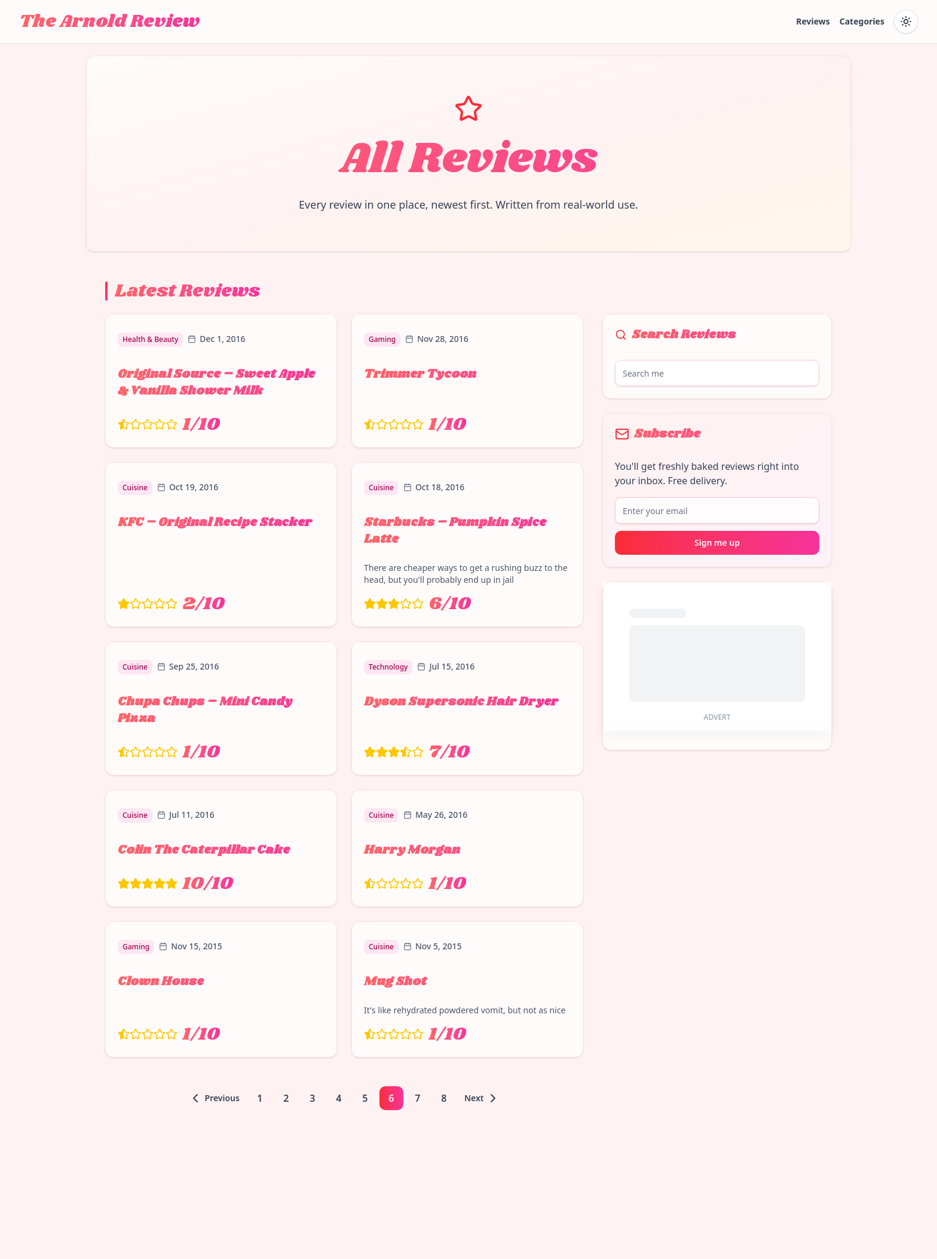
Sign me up (717, 542)
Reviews (813, 21)
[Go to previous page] (214, 1098)
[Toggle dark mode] (906, 21)
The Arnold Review (109, 21)
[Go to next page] (482, 1098)
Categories (862, 21)
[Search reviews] (717, 373)
